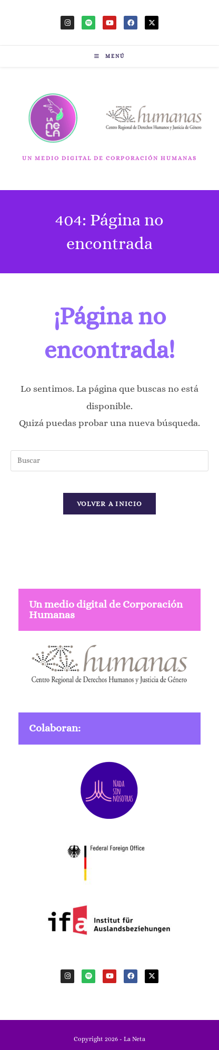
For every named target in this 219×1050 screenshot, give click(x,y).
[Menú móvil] (109, 56)
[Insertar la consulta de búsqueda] (109, 460)
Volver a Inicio (110, 504)
